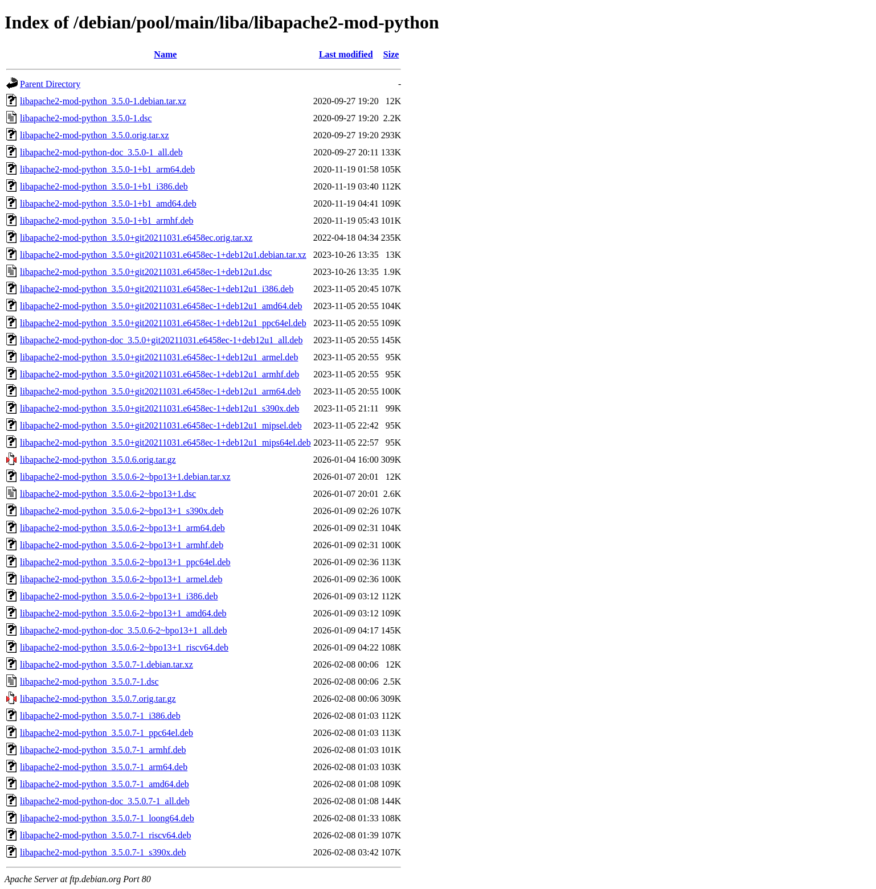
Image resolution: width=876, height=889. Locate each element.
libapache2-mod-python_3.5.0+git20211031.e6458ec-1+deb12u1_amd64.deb (161, 306)
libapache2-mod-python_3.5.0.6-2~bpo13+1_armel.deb (121, 579)
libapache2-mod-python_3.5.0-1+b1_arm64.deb (107, 169)
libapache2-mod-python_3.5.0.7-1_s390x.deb (103, 852)
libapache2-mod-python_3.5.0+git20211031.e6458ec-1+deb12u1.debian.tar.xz (163, 255)
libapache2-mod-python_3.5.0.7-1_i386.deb (100, 716)
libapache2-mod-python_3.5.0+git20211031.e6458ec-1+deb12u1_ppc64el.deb (163, 323)
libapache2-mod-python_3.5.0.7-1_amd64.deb (104, 784)
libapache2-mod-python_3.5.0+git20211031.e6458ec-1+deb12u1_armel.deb (159, 357)
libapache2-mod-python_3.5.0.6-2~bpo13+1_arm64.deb (122, 528)
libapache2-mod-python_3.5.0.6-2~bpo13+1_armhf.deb (121, 545)
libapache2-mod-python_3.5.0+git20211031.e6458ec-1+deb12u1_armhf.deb (159, 374)
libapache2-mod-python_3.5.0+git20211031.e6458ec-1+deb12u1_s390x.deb (159, 408)
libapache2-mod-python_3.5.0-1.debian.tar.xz (103, 101)
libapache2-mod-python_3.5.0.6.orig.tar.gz (98, 459)
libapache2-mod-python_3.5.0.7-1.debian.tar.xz (106, 664)
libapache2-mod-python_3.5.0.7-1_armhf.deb (103, 750)
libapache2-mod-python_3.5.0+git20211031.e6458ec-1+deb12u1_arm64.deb (160, 391)
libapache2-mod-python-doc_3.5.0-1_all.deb (101, 152)
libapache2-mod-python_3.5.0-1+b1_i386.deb (104, 186)
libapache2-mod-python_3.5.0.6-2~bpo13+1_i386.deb (119, 596)
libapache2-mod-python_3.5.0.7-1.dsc (89, 681)
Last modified (346, 54)
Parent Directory (50, 84)
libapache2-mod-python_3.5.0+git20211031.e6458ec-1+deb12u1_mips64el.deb (165, 442)
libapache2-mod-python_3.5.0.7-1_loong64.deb (107, 818)
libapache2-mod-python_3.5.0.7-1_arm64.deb (103, 767)
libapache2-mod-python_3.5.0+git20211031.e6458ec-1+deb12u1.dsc (146, 272)
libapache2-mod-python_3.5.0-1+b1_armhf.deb (107, 220)
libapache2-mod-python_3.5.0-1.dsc (86, 118)
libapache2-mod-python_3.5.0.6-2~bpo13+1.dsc (108, 494)
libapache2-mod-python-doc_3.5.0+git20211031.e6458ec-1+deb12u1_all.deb (161, 340)
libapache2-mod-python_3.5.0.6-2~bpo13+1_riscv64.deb (124, 647)
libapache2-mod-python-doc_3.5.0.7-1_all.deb (105, 801)
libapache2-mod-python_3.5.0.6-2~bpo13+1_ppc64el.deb (125, 562)
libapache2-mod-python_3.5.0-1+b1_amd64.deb (108, 203)
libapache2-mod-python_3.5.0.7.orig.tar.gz (98, 698)
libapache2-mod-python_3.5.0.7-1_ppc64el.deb (106, 733)
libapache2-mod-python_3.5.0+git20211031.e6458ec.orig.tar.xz (136, 237)
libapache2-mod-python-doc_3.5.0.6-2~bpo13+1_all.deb (123, 630)
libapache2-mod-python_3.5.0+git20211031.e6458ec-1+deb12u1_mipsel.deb (161, 425)
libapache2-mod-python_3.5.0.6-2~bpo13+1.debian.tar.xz (125, 476)
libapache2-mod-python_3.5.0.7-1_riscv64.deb (105, 835)
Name (165, 54)
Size (391, 54)
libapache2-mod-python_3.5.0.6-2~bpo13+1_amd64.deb (123, 613)
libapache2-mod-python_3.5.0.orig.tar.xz (94, 135)
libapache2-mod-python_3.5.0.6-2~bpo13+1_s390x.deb (121, 511)
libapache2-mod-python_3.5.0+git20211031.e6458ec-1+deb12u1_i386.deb (156, 289)
